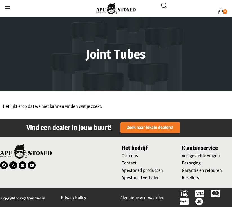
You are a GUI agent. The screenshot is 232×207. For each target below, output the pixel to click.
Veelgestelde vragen (201, 155)
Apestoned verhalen (141, 177)
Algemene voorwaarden (142, 197)
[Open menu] (7, 8)
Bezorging (191, 163)
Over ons (130, 155)
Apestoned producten (142, 170)
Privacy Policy (73, 197)
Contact (129, 163)
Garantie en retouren (202, 170)
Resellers (190, 177)
